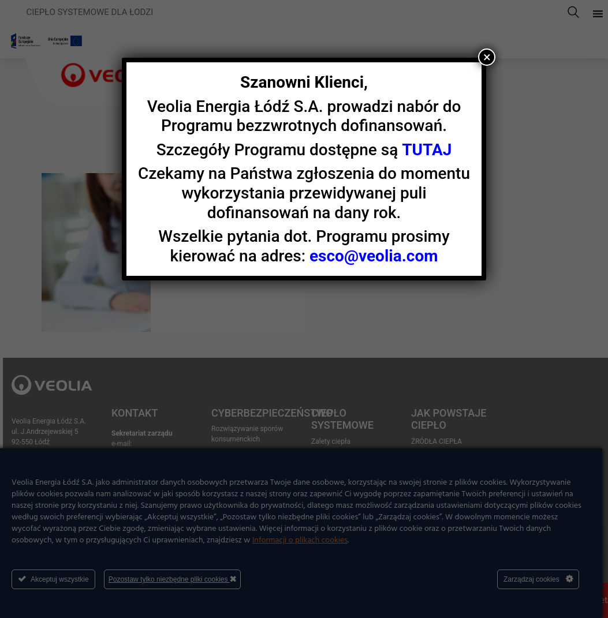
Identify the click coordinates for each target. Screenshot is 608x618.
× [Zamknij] (487, 57)
